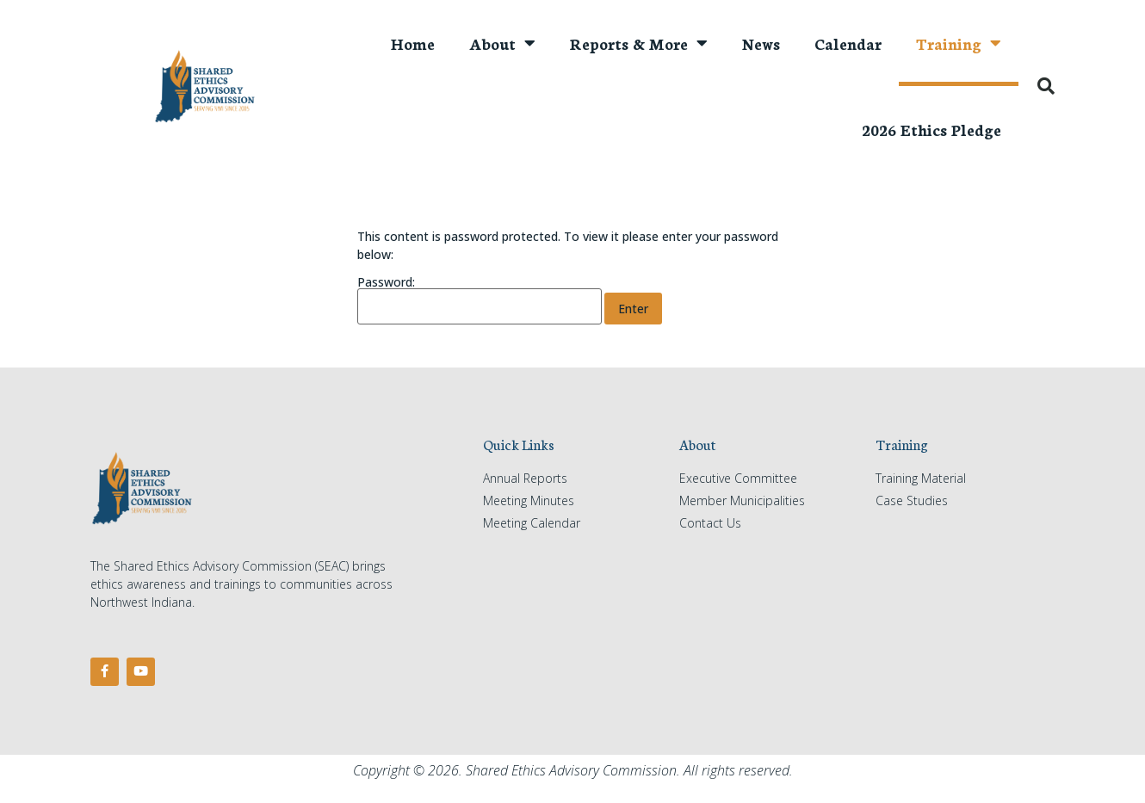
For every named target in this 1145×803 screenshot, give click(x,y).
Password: (479, 300)
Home (413, 43)
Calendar (848, 43)
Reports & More (639, 43)
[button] (1046, 86)
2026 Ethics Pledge (931, 129)
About (502, 43)
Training (958, 43)
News (761, 43)
